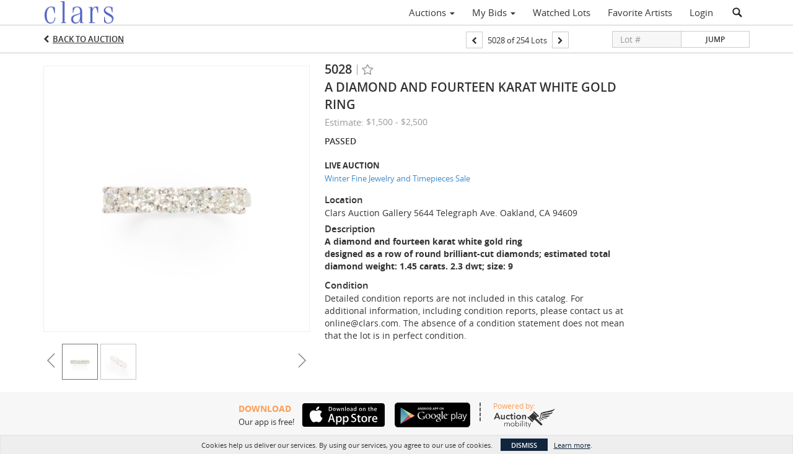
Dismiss (524, 445)
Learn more (572, 445)
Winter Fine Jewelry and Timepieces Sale (397, 178)
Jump (715, 39)
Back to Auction (88, 39)
